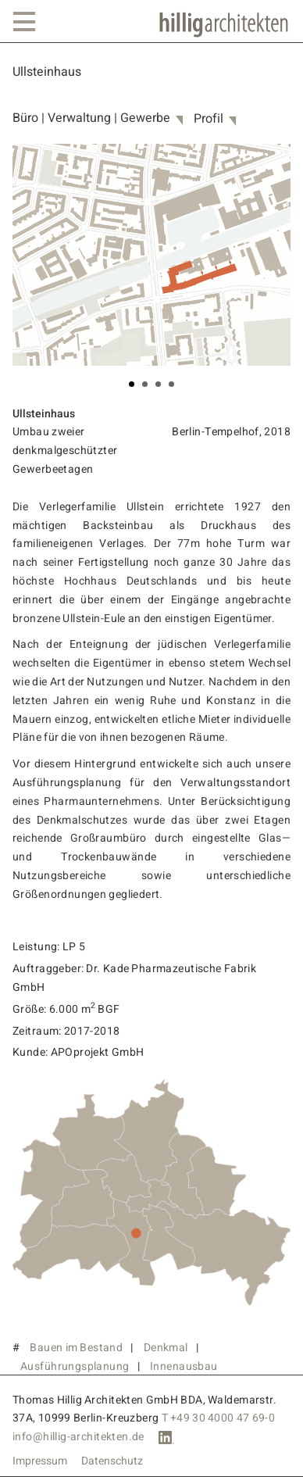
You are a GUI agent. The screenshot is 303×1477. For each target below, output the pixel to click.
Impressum (39, 1461)
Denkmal (166, 1347)
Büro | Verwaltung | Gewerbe (91, 118)
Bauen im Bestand (76, 1347)
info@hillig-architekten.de (78, 1437)
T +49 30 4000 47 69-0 (219, 1418)
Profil (208, 119)
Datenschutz (112, 1461)
